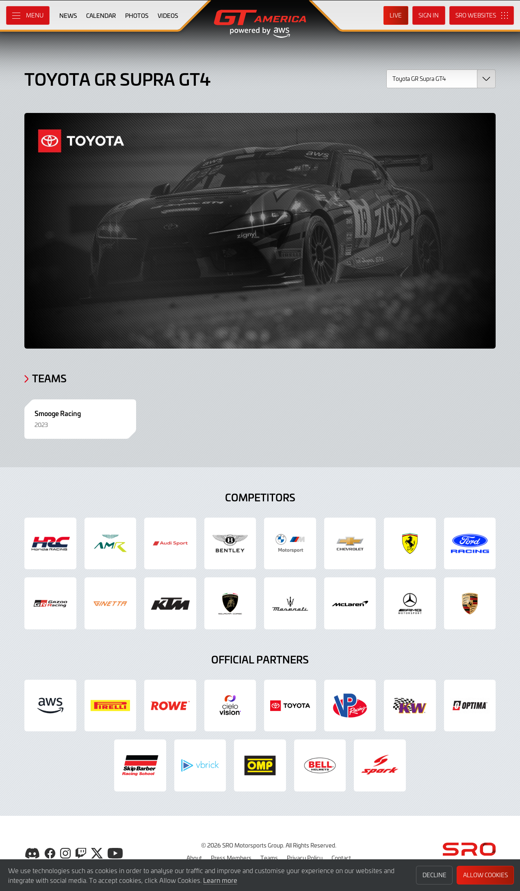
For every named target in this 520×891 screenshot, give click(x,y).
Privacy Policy (305, 858)
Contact (341, 858)
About (194, 858)
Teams (269, 858)
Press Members (231, 858)
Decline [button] (434, 875)
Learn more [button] (220, 880)
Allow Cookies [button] (485, 875)
